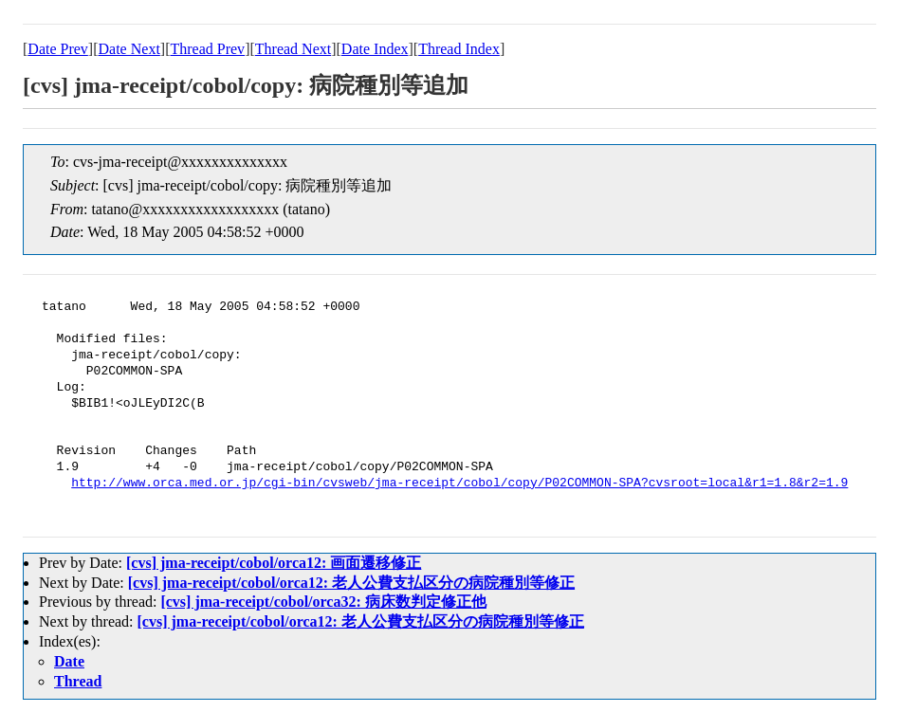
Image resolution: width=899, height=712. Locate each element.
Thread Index (459, 49)
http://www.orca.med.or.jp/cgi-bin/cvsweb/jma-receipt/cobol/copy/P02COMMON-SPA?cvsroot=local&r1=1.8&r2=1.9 (459, 483)
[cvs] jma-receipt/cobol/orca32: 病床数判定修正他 (323, 601)
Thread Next (293, 49)
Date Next (129, 49)
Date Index (375, 49)
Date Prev (58, 49)
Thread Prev (207, 49)
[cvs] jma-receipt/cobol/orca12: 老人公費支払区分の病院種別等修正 (351, 583)
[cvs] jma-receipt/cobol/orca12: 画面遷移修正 (273, 563)
